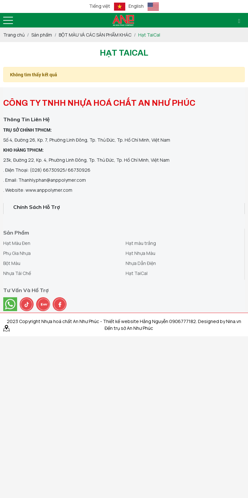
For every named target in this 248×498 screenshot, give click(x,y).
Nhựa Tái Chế (17, 283)
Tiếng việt (107, 7)
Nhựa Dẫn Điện (141, 273)
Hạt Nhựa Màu (140, 263)
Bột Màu (11, 273)
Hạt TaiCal (137, 283)
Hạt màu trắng (141, 253)
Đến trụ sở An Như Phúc (129, 328)
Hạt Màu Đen (16, 253)
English (144, 7)
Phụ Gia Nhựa (17, 263)
